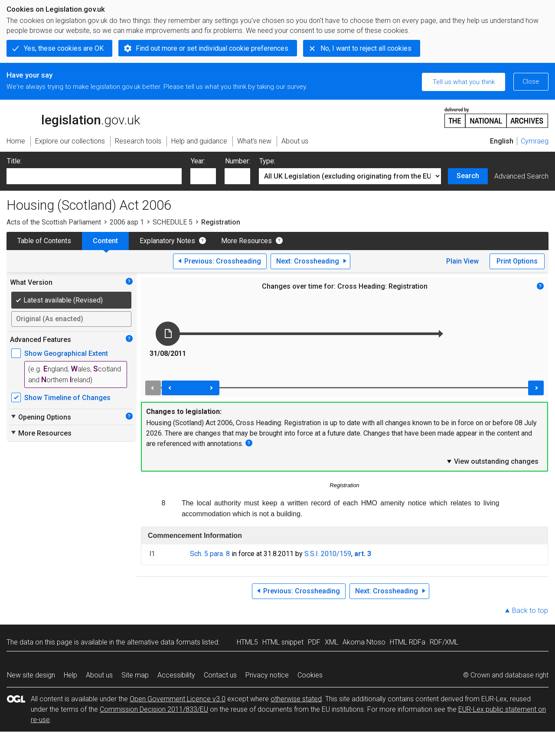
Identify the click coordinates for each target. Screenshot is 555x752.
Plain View (462, 261)
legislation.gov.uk (73, 117)
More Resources (246, 241)
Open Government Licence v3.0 (177, 699)
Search (468, 176)
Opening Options (40, 417)
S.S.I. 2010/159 (327, 554)
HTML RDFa (407, 642)
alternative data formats (163, 642)
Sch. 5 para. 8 (210, 554)
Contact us (220, 675)
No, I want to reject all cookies (365, 48)
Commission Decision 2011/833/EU (154, 709)
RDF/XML (444, 642)
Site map (135, 675)
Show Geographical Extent (66, 353)
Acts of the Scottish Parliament (54, 222)
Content (105, 241)
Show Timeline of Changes (67, 398)
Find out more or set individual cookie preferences (212, 48)
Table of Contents (44, 241)
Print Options (517, 261)
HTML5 (247, 642)
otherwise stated (296, 699)
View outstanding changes (492, 461)
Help (70, 675)
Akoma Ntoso (364, 642)
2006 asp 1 (127, 222)
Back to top (530, 610)
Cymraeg (534, 141)
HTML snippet (283, 642)
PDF (314, 642)
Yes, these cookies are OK (64, 48)
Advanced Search (521, 176)
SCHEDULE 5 (173, 222)
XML (331, 642)
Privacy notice (267, 675)
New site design (31, 675)
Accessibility (176, 675)
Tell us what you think (464, 82)
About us (99, 675)
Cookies (310, 675)
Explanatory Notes (167, 241)
